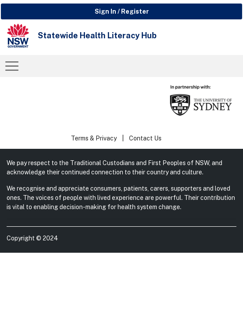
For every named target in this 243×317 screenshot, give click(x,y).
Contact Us (145, 138)
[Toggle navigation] (12, 66)
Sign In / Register (122, 11)
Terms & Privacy (94, 138)
